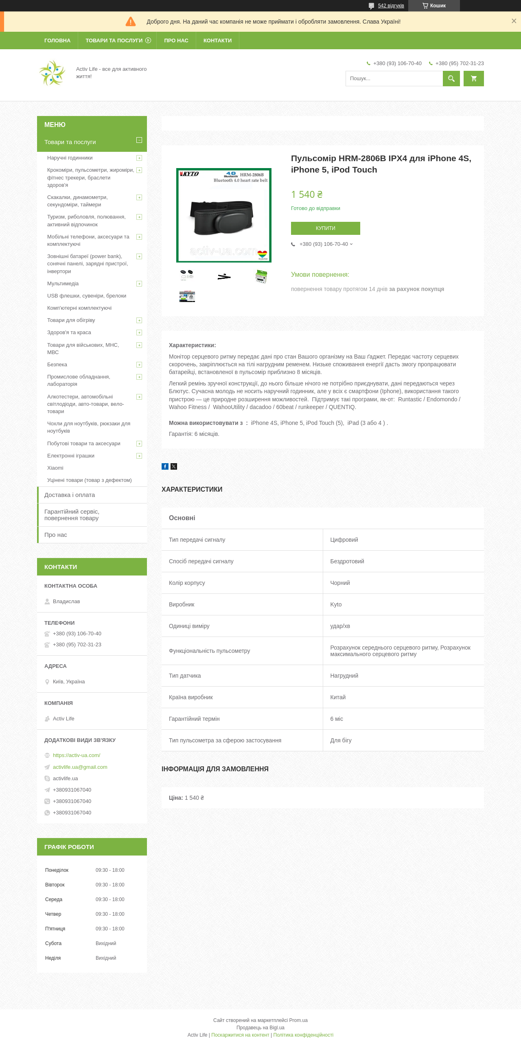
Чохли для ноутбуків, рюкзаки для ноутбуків (88, 427)
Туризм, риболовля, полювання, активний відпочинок (86, 220)
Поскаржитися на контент (240, 1035)
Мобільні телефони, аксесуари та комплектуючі (88, 240)
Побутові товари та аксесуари (83, 443)
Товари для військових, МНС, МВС (83, 348)
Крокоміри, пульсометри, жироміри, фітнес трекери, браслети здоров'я (90, 177)
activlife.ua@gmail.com (80, 767)
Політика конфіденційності (304, 1035)
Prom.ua (298, 1020)
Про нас (176, 40)
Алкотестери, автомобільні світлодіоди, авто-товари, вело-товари (85, 404)
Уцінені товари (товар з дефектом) (89, 480)
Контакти (218, 40)
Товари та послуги (113, 40)
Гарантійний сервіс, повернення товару (72, 514)
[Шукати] (451, 78)
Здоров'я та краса (69, 332)
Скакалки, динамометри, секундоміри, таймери (77, 201)
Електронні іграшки (70, 456)
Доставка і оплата (69, 494)
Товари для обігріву (71, 320)
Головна (57, 40)
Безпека (57, 364)
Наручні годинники (69, 158)
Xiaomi (55, 468)
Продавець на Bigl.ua (260, 1028)
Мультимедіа (63, 283)
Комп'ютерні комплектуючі (79, 308)
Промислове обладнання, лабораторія (78, 380)
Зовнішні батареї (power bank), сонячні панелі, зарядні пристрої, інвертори (87, 263)
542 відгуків (391, 6)
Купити (325, 228)
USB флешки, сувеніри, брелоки (86, 296)
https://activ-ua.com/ (76, 755)
